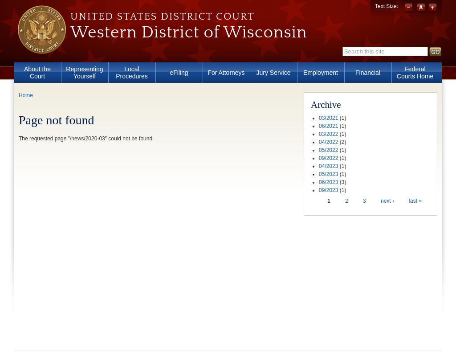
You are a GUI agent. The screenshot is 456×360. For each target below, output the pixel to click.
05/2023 (328, 174)
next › (387, 201)
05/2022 (328, 150)
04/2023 (328, 166)
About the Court (37, 72)
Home (26, 95)
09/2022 (328, 158)
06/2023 (328, 182)
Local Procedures (132, 72)
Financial (367, 72)
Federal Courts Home (415, 72)
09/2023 (328, 190)
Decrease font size (409, 8)
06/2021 (328, 126)
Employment (320, 72)
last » (415, 201)
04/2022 (328, 142)
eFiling (179, 72)
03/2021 (328, 118)
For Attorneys (226, 72)
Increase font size (432, 8)
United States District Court (162, 16)
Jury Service (273, 72)
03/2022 (328, 134)
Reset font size (421, 8)
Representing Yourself (84, 72)
